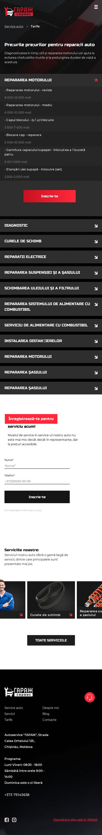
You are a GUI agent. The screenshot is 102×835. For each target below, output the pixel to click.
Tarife (8, 720)
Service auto (13, 26)
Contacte (50, 720)
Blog (46, 714)
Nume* (8, 460)
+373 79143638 (17, 795)
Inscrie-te (49, 196)
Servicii (9, 714)
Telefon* (9, 475)
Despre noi (51, 708)
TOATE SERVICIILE (51, 640)
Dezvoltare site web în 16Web (75, 820)
